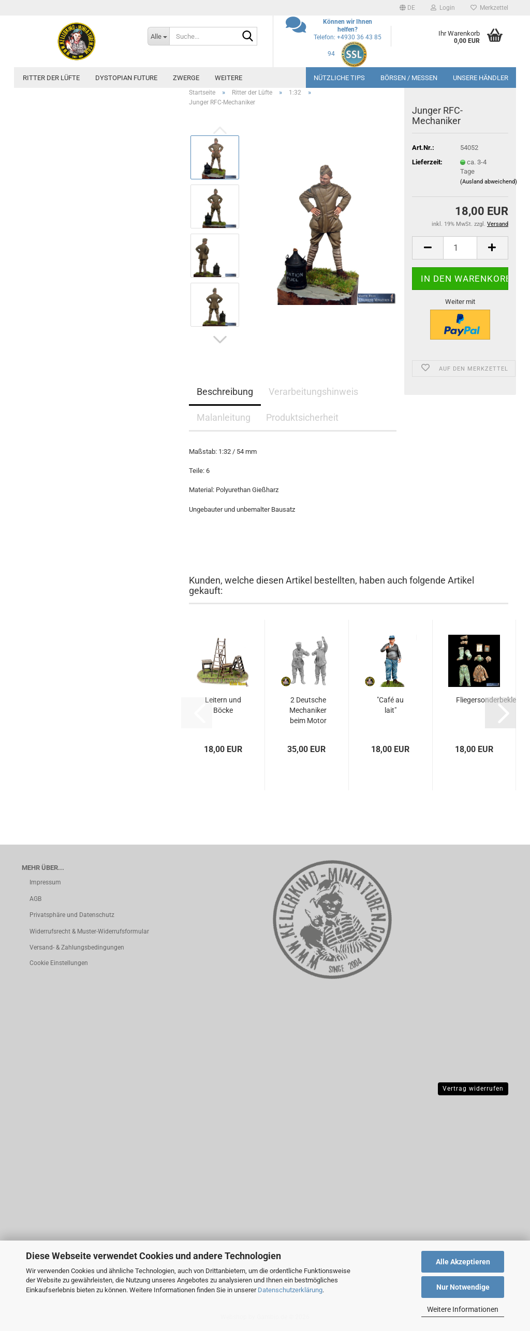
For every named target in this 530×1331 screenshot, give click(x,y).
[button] (407, 8)
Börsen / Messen (408, 78)
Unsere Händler (480, 78)
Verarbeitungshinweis (313, 391)
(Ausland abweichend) (488, 181)
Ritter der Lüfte (51, 78)
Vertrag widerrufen (473, 1088)
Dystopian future (126, 78)
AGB (35, 898)
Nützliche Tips (339, 78)
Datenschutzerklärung (290, 1290)
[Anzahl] (460, 247)
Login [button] (443, 7)
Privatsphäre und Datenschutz (72, 915)
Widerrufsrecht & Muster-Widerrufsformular (89, 931)
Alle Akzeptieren (463, 1262)
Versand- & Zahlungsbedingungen (77, 947)
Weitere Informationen (462, 1309)
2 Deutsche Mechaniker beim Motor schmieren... (308, 711)
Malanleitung (224, 417)
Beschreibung (225, 391)
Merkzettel (489, 7)
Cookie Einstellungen (59, 963)
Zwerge (186, 78)
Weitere (228, 78)
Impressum (45, 882)
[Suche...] (158, 36)
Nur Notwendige (463, 1287)
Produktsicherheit (302, 417)
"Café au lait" (390, 705)
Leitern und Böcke (223, 705)
